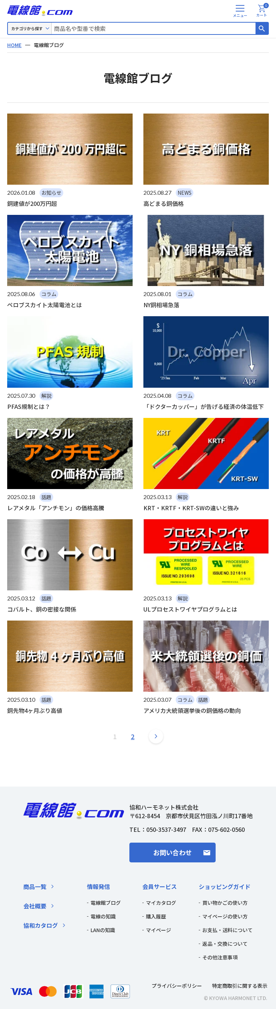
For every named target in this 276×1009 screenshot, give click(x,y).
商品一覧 (34, 886)
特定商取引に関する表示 (239, 985)
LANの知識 (103, 930)
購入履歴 (156, 916)
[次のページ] (156, 736)
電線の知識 (103, 916)
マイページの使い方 (225, 916)
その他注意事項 (220, 957)
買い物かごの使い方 (225, 902)
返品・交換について (225, 943)
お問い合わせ (172, 852)
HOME (14, 45)
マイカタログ (161, 902)
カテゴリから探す (27, 28)
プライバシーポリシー (177, 985)
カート (262, 11)
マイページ (158, 930)
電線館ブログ (106, 902)
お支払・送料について (227, 930)
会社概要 (34, 906)
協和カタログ (40, 925)
